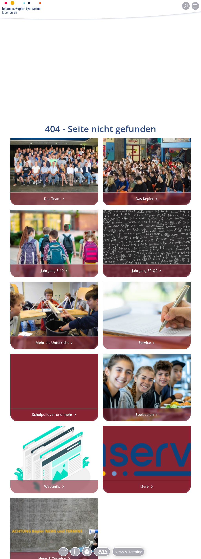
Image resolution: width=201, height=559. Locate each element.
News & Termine (128, 551)
